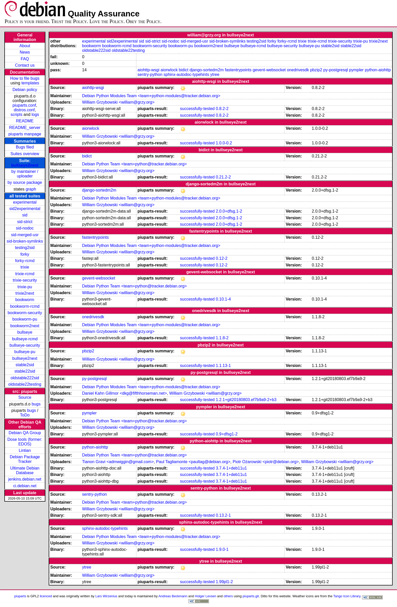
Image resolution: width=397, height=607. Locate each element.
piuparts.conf (24, 105)
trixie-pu (24, 287)
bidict (183, 70)
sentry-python (150, 74)
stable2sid (25, 365)
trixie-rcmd (24, 274)
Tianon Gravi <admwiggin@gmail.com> (118, 462)
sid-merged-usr (25, 235)
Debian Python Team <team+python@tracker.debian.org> (134, 164)
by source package (25, 182)
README (25, 121)
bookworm (24, 299)
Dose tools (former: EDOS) (24, 441)
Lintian (25, 450)
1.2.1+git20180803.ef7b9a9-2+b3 (246, 399)
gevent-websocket (269, 70)
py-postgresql (335, 70)
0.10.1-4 (223, 299)
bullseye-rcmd (25, 339)
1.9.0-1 (222, 549)
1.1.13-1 (223, 365)
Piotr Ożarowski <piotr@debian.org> (266, 462)
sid (24, 215)
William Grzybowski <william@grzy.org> (118, 102)
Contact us (25, 65)
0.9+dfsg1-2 (227, 434)
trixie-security (25, 280)
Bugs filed (25, 147)
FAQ (25, 59)
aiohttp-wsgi (148, 70)
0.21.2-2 (223, 177)
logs (35, 114)
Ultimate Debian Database (24, 470)
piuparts (20, 596)
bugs (36, 404)
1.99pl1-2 (224, 582)
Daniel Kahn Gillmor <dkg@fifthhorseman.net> (124, 393)
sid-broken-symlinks (25, 241)
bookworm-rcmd (24, 306)
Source (24, 397)
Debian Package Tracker (25, 459)
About (24, 46)
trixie (25, 267)
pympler (356, 70)
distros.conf (24, 110)
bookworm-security (25, 313)
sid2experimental (24, 208)
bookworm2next (24, 326)
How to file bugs (24, 78)
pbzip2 (316, 70)
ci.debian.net (24, 486)
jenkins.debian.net (24, 479)
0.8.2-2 (222, 108)
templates (30, 83)
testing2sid (25, 247)
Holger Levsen (205, 596)
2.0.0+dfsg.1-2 (229, 211)
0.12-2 (221, 258)
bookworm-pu (24, 319)
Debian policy (25, 89)
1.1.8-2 (222, 338)
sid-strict (25, 222)
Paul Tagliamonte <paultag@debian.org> (193, 462)
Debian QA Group (25, 433)
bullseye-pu (24, 352)
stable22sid (24, 371)
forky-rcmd (25, 260)
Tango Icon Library (346, 596)
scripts (16, 114)
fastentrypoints (238, 70)
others (228, 596)
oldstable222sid (25, 378)
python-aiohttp (378, 70)
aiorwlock (169, 70)
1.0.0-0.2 (224, 143)
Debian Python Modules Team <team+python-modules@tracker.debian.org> (151, 96)
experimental (25, 202)
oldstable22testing (24, 384)
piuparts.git (251, 596)
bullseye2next (24, 165)
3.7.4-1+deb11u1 (231, 468)
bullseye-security (24, 345)
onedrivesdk (298, 70)
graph (31, 189)
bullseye (24, 332)
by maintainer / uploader (24, 173)
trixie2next (24, 293)
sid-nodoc (25, 228)
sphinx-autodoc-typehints (186, 74)
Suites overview (25, 154)
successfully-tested (197, 108)
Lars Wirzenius (106, 596)
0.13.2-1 (223, 515)
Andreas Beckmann (172, 596)
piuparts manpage (24, 134)
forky (24, 254)
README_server (24, 127)
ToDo (24, 415)
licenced (46, 596)
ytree (214, 74)
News (25, 52)
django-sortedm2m (206, 70)
